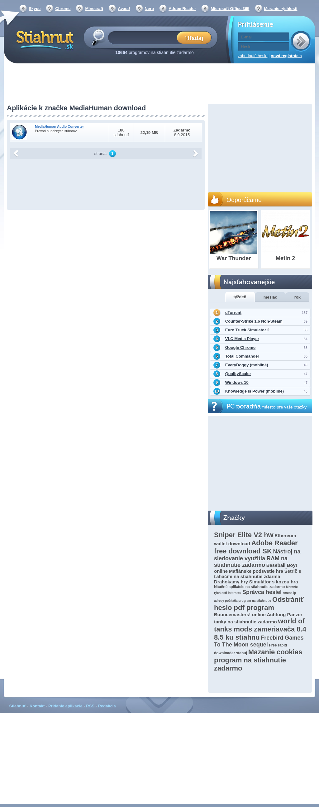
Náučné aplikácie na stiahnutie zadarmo (249, 587)
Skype (34, 8)
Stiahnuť (17, 706)
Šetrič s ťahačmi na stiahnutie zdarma (257, 573)
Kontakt (37, 706)
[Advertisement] (159, 84)
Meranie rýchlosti (281, 8)
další (195, 153)
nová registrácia (286, 55)
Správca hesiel (262, 592)
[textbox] (144, 37)
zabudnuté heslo (252, 55)
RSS (90, 706)
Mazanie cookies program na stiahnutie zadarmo (258, 660)
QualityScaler (238, 373)
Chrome (62, 8)
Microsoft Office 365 (230, 8)
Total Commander (242, 356)
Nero (149, 8)
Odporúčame (244, 199)
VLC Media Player (242, 338)
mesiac (270, 297)
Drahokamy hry (231, 581)
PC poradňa (266, 406)
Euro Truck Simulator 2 (247, 330)
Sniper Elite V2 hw (244, 535)
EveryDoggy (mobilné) (246, 365)
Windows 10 (237, 382)
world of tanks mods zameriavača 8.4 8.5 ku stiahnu (260, 629)
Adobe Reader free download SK (256, 547)
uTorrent (233, 312)
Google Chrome (240, 347)
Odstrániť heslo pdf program (259, 603)
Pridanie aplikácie (65, 706)
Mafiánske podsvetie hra (256, 571)
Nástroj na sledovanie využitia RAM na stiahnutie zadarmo (257, 558)
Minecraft (94, 8)
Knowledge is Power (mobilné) (254, 391)
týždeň (240, 297)
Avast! (124, 8)
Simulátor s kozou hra (273, 581)
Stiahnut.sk (44, 39)
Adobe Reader (182, 8)
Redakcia (107, 706)
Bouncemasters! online (240, 614)
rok (297, 297)
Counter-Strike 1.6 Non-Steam (254, 321)
